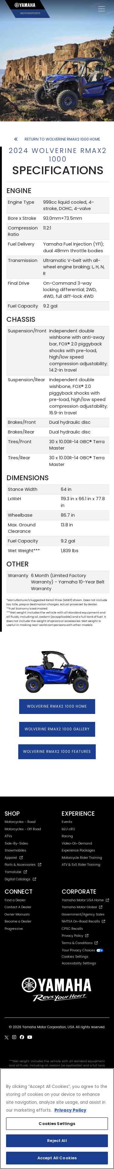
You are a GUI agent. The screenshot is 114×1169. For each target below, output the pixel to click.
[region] (57, 1118)
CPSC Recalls (72, 928)
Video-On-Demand (77, 843)
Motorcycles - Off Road (23, 829)
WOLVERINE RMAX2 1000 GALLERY (57, 729)
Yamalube (16, 872)
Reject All (57, 1141)
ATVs (8, 836)
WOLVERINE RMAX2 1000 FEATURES (57, 751)
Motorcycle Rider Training (82, 857)
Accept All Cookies (57, 1158)
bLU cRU (68, 829)
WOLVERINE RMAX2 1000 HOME (57, 706)
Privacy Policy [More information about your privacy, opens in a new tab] (70, 1110)
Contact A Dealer (18, 907)
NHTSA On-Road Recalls (83, 921)
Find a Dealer (15, 900)
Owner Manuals (17, 914)
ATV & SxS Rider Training (81, 864)
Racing (67, 836)
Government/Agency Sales (83, 914)
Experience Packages (78, 850)
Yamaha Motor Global (82, 907)
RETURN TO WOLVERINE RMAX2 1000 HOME (57, 139)
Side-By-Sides (16, 843)
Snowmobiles (15, 850)
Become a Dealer (18, 921)
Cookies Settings (75, 957)
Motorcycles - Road (20, 822)
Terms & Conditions (80, 943)
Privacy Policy (75, 935)
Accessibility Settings (79, 963)
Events (67, 822)
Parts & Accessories (23, 864)
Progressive (14, 928)
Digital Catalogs (20, 879)
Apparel (14, 857)
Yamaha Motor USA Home (85, 900)
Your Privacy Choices (83, 950)
